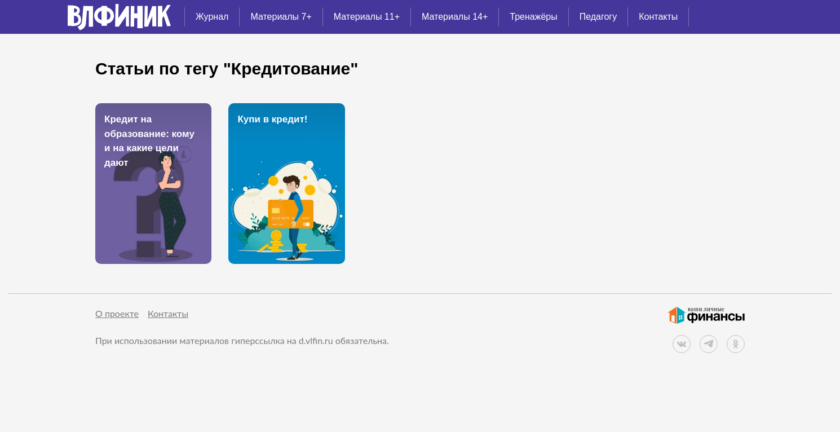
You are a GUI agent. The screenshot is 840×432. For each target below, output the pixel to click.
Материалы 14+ (455, 16)
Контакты (658, 16)
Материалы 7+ (280, 16)
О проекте (117, 313)
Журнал (212, 16)
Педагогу (598, 16)
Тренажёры (533, 16)
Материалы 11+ (367, 16)
